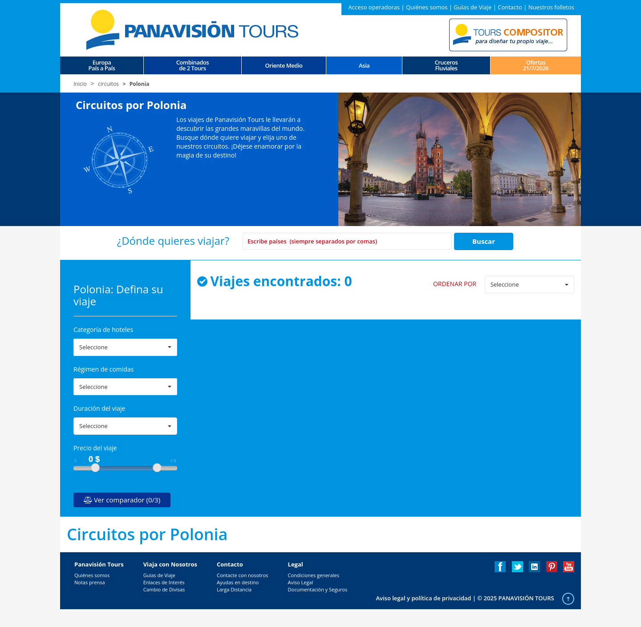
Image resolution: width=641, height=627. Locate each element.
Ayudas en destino (238, 582)
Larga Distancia (234, 589)
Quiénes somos (427, 7)
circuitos (108, 84)
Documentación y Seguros (318, 589)
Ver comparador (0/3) (122, 499)
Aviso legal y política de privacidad (423, 598)
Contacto (510, 7)
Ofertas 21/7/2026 (536, 65)
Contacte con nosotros (242, 575)
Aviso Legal (300, 582)
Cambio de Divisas (164, 589)
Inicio (80, 84)
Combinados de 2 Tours (192, 65)
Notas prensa (89, 582)
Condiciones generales (313, 575)
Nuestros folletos (551, 7)
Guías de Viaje (472, 7)
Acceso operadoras (373, 7)
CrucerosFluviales (446, 65)
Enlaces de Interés (164, 582)
